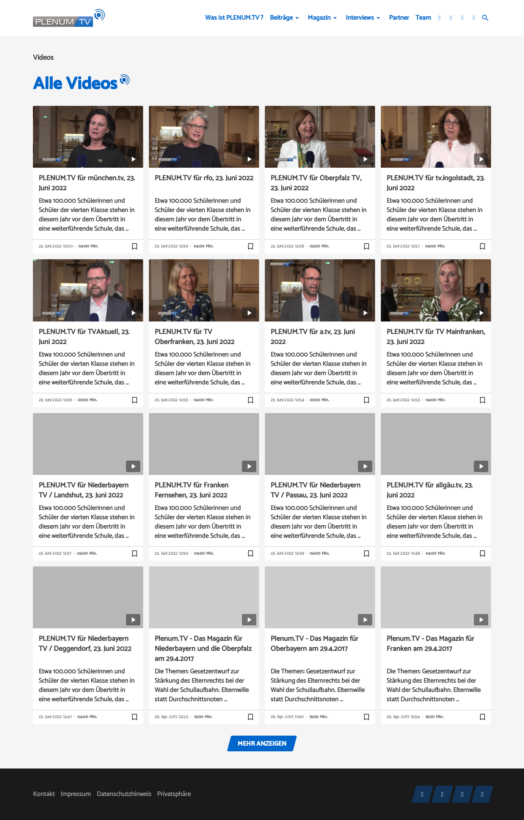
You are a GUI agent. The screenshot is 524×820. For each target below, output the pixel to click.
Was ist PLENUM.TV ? (234, 18)
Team (423, 18)
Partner (399, 18)
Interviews (360, 18)
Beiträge (281, 18)
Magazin (319, 18)
